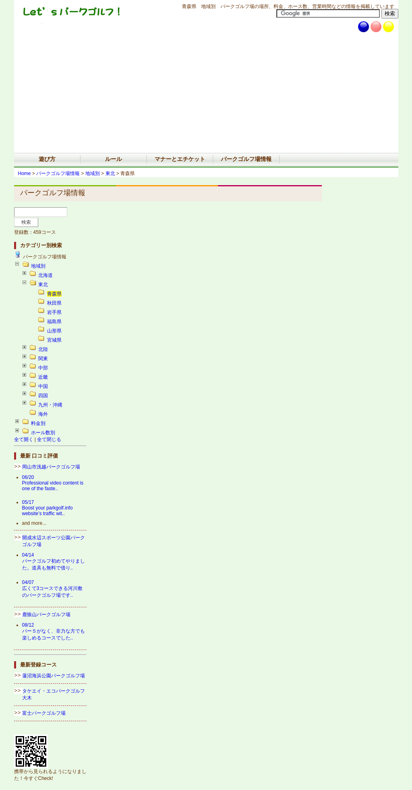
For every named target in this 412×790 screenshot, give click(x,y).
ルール (113, 159)
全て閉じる (49, 439)
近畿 (43, 377)
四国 (43, 395)
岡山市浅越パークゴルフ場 (51, 467)
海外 (43, 414)
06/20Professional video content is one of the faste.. (53, 482)
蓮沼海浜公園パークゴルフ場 (53, 676)
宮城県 (54, 340)
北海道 (45, 275)
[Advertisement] (206, 92)
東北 (110, 173)
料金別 (38, 423)
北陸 (43, 349)
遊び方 (47, 159)
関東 (43, 358)
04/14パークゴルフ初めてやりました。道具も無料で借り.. (53, 561)
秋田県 (54, 303)
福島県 (54, 321)
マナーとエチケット (179, 159)
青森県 (54, 294)
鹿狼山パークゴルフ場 (46, 614)
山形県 (54, 331)
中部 (43, 368)
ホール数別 (43, 432)
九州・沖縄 (50, 405)
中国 (43, 386)
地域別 (92, 173)
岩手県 (54, 312)
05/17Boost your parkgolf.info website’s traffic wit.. (47, 507)
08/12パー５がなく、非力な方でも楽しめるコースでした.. (53, 631)
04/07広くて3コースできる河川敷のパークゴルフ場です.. (52, 589)
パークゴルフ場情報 (246, 159)
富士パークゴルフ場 (44, 713)
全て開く (23, 439)
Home (24, 173)
